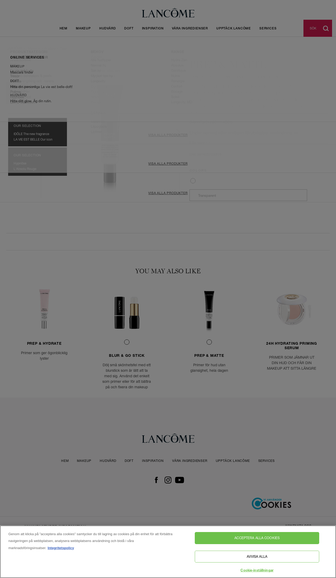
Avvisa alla (257, 556)
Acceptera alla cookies (257, 538)
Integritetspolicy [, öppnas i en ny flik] (61, 548)
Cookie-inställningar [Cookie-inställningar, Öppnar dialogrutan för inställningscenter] (257, 570)
